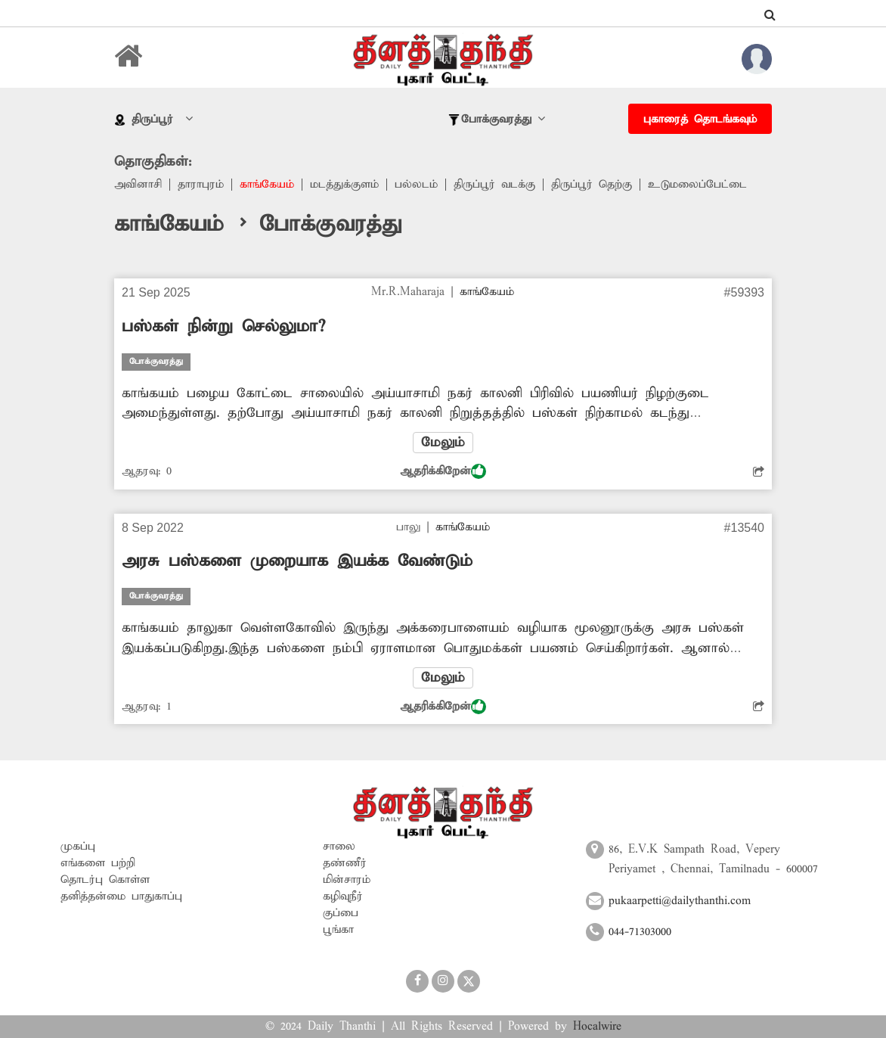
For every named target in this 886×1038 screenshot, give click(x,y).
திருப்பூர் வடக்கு (494, 185)
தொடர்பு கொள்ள (105, 880)
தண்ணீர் (345, 863)
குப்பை (340, 913)
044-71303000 (640, 932)
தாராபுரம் (201, 185)
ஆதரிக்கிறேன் (443, 471)
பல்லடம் (416, 185)
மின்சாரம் (346, 880)
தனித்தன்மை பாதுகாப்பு (121, 896)
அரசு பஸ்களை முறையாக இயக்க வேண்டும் (297, 561)
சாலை (339, 847)
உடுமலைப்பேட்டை (697, 185)
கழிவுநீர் (343, 896)
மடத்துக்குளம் (344, 185)
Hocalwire (597, 1026)
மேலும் (443, 442)
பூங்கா (338, 930)
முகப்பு (77, 847)
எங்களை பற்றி (97, 863)
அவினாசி (138, 185)
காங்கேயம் (267, 185)
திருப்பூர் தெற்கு (591, 185)
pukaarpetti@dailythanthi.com (680, 901)
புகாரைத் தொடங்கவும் (700, 119)
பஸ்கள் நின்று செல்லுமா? (223, 326)
